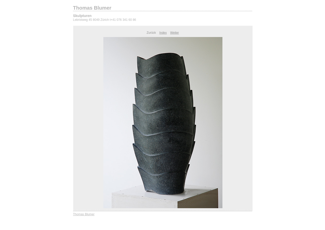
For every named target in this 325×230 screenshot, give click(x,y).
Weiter (174, 32)
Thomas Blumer (92, 8)
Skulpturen (82, 16)
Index (163, 32)
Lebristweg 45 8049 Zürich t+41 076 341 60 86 (104, 20)
